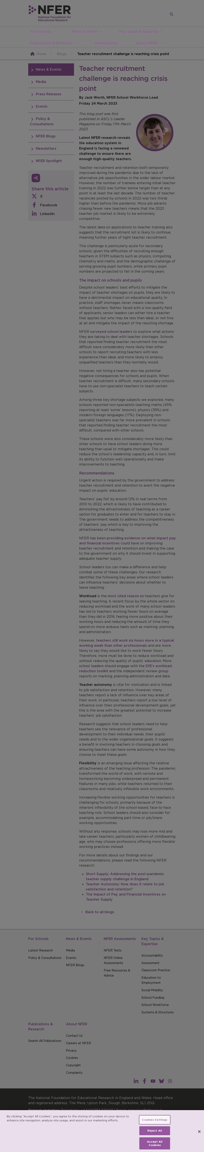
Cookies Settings (154, 1124)
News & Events (85, 31)
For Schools (40, 31)
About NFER (146, 43)
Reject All (154, 1135)
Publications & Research (51, 43)
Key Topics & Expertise (139, 31)
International (106, 43)
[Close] (199, 1136)
